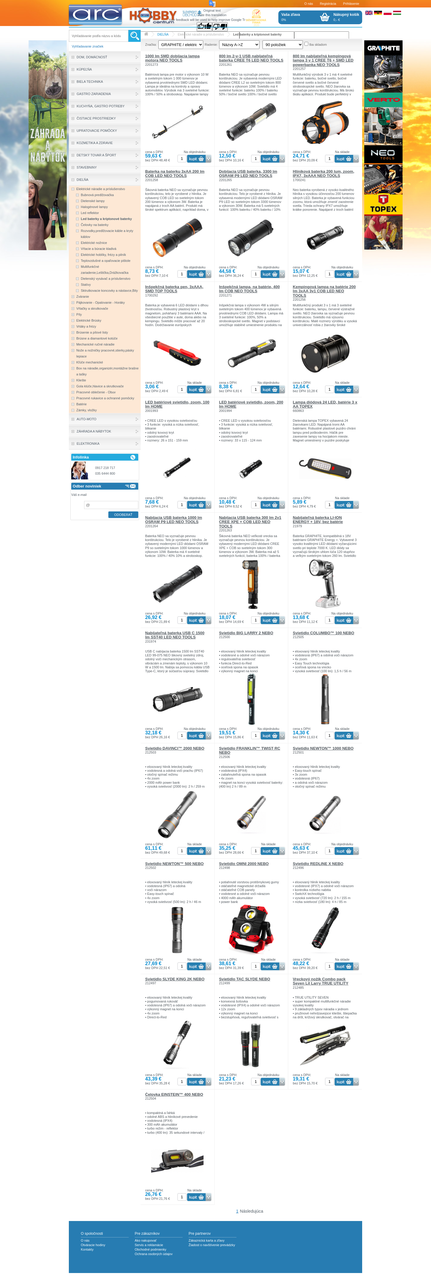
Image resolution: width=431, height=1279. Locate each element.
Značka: (151, 44)
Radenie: (211, 44)
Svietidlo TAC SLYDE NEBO (244, 979)
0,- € (346, 17)
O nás (308, 3)
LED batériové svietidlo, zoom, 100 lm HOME (177, 404)
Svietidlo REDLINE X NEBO (318, 863)
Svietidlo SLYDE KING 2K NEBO (174, 979)
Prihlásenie (351, 3)
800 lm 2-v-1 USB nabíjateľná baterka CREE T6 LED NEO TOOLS (251, 58)
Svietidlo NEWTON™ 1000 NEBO (323, 748)
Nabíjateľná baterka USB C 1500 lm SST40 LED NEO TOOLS (174, 635)
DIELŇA (163, 34)
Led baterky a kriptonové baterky (257, 34)
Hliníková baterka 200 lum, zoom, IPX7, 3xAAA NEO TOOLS (323, 173)
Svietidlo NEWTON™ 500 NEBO (174, 863)
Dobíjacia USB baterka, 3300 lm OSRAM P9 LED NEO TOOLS (248, 173)
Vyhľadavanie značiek (88, 46)
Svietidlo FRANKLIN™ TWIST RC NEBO (249, 750)
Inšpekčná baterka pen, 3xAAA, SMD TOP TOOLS (174, 289)
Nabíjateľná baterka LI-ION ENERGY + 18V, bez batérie (318, 519)
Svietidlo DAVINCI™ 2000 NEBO (174, 748)
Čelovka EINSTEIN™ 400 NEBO (174, 1094)
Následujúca (251, 1211)
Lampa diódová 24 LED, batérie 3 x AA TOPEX (325, 404)
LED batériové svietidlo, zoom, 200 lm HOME (251, 404)
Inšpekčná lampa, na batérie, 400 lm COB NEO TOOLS (249, 289)
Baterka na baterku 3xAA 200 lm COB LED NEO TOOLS (174, 173)
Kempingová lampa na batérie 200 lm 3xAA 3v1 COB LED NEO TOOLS (324, 291)
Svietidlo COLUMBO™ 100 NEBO (323, 633)
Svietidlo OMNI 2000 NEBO (244, 863)
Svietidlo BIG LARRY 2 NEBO (246, 633)
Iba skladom (318, 44)
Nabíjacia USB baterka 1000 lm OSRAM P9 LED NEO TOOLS (173, 519)
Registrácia (328, 3)
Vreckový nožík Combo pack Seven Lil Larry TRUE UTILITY (320, 981)
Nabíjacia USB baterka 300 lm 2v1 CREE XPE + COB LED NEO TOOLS (250, 521)
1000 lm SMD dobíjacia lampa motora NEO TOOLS (172, 58)
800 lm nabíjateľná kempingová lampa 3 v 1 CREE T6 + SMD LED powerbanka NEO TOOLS (323, 60)
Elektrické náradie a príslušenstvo (201, 34)
